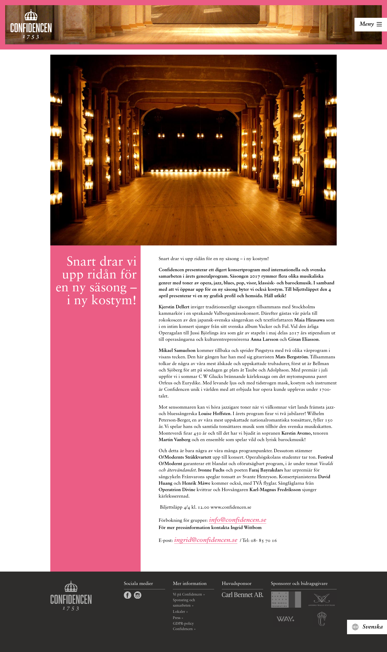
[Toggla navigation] (370, 24)
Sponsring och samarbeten (184, 602)
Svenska (372, 627)
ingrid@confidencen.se (205, 540)
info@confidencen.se (237, 520)
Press (176, 618)
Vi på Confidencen (187, 594)
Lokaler (179, 612)
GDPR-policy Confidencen (183, 626)
